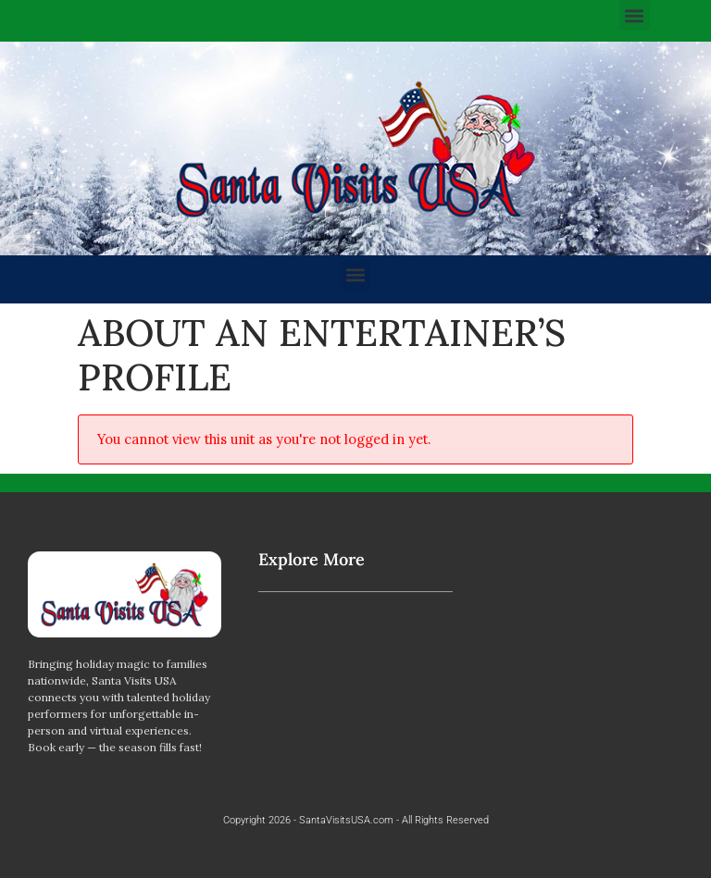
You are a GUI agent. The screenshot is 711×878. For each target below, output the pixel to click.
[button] (634, 15)
